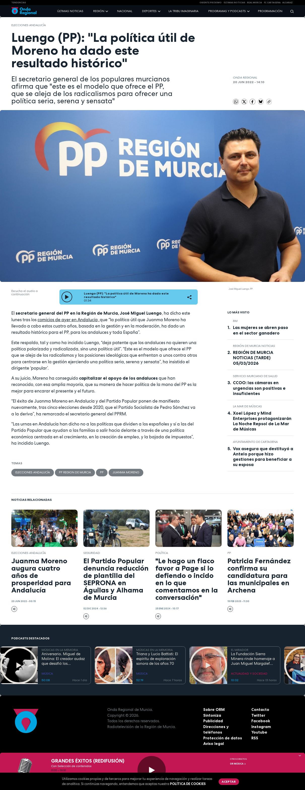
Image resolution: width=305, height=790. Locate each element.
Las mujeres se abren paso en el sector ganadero (260, 330)
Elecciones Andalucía (28, 25)
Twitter (258, 715)
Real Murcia (254, 2)
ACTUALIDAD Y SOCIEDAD (249, 674)
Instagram (261, 726)
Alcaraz (287, 2)
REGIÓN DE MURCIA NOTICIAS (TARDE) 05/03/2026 (253, 358)
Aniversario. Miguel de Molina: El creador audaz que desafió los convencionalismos (63, 659)
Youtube (259, 732)
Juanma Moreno (126, 472)
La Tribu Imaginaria (183, 11)
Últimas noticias (70, 11)
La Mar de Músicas (247, 406)
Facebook (260, 720)
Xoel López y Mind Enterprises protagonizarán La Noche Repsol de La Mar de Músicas (262, 421)
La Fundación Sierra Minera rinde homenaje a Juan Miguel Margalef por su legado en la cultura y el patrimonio (253, 659)
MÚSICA (47, 674)
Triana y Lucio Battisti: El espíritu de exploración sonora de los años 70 (157, 659)
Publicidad (213, 720)
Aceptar (229, 781)
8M (235, 321)
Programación (270, 11)
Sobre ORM (214, 709)
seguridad (91, 553)
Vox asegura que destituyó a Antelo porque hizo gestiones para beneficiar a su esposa (263, 456)
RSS (254, 738)
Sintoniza (212, 715)
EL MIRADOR (239, 650)
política (161, 553)
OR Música (238, 763)
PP (102, 472)
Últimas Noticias (234, 2)
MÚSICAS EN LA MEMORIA (60, 650)
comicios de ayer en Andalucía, (69, 319)
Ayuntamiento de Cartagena (255, 442)
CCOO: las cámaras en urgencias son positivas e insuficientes (259, 388)
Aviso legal (213, 743)
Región (98, 11)
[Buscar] (290, 11)
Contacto (260, 709)
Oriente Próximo (210, 2)
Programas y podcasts (227, 11)
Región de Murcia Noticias (254, 346)
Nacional (124, 11)
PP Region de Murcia (75, 472)
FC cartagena (272, 2)
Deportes (149, 11)
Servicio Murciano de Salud (255, 376)
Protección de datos (222, 738)
